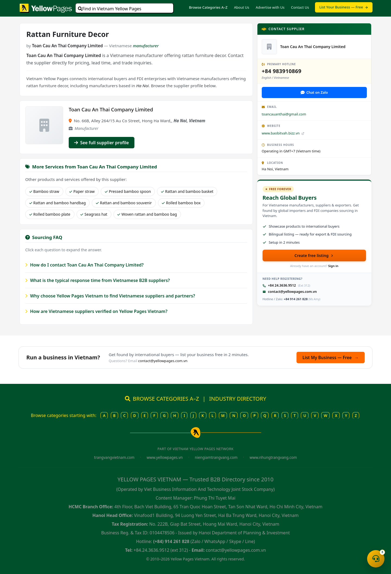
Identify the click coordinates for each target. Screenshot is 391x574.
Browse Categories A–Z (208, 7)
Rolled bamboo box (181, 202)
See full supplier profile (101, 143)
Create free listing (314, 255)
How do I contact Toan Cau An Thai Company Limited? (84, 265)
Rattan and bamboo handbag (57, 202)
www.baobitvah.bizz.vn (283, 133)
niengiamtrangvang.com (216, 457)
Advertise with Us (270, 7)
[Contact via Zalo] (314, 92)
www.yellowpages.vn (165, 457)
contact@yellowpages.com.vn (292, 291)
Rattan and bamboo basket (187, 191)
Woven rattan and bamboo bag (147, 214)
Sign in (333, 266)
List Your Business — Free (343, 7)
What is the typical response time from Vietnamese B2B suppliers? (97, 280)
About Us (241, 7)
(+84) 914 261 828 (171, 541)
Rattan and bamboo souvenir (124, 202)
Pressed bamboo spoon (128, 191)
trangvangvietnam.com (114, 457)
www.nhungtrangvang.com (273, 457)
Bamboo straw (44, 191)
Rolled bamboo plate (49, 214)
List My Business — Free (330, 357)
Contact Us (300, 7)
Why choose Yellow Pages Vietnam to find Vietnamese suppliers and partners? (110, 296)
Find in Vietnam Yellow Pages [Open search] (109, 9)
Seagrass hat (93, 214)
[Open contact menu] (375, 558)
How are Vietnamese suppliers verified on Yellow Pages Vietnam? (96, 311)
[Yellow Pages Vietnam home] (45, 8)
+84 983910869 (281, 71)
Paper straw (81, 191)
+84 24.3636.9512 (282, 285)
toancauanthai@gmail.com (284, 114)
